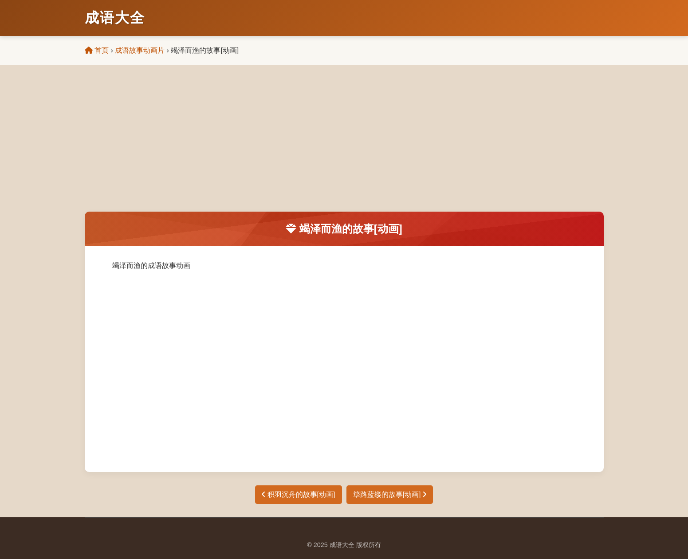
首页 (97, 50)
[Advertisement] (344, 145)
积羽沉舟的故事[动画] (298, 494)
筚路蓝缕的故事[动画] (389, 494)
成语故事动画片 (140, 50)
